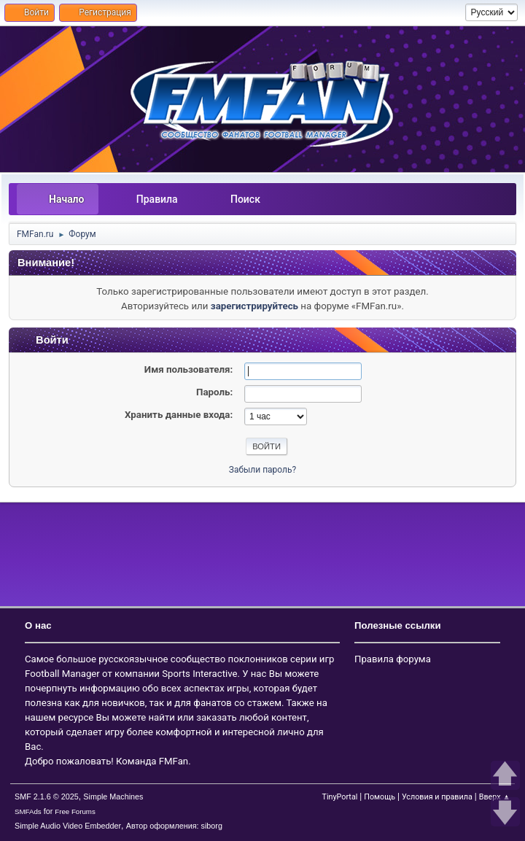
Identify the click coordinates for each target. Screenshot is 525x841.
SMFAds (28, 811)
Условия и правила (437, 797)
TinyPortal (339, 797)
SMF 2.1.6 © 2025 (47, 796)
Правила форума (392, 659)
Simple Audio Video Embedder (68, 825)
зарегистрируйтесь (254, 306)
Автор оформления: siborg (174, 825)
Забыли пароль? (262, 470)
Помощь (379, 797)
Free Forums (75, 811)
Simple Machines (113, 796)
